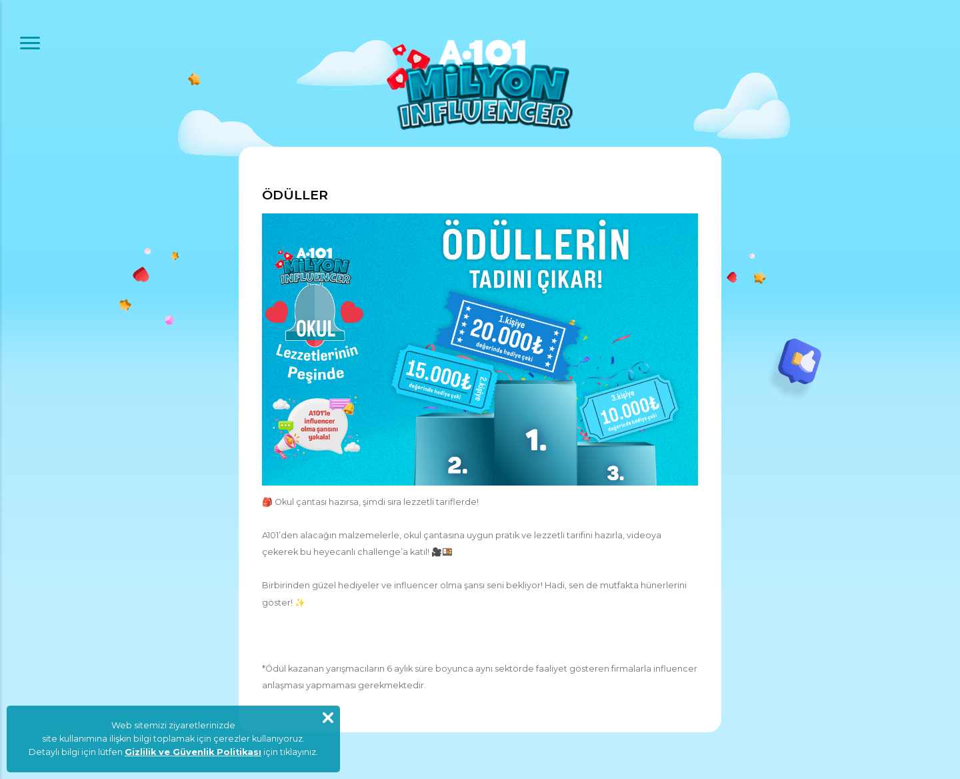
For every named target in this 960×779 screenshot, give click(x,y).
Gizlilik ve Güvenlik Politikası (193, 752)
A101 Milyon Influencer (480, 84)
